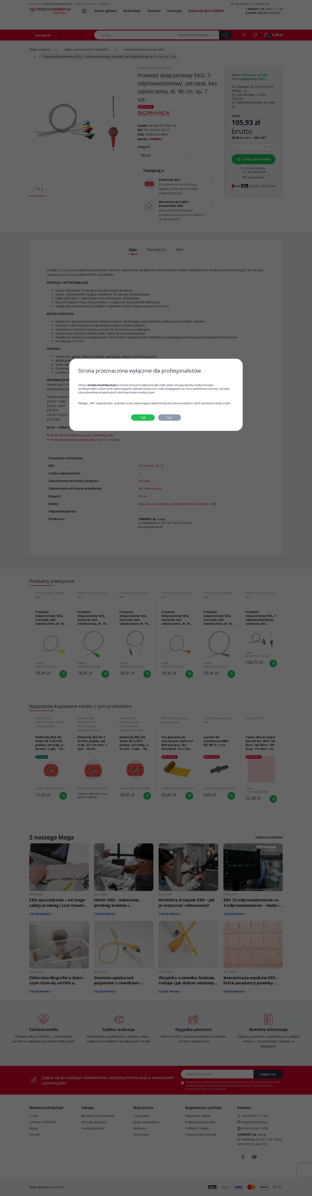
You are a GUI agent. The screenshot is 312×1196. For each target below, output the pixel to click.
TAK (143, 417)
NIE (169, 417)
